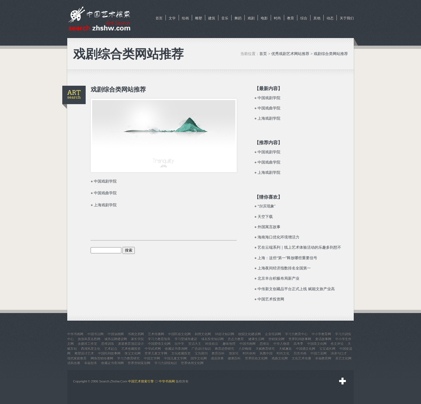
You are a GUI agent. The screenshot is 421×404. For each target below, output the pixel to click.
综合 (303, 18)
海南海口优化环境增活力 (278, 237)
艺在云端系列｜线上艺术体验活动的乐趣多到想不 (299, 247)
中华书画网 (167, 381)
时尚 (277, 18)
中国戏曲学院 (105, 193)
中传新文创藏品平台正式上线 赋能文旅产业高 (296, 289)
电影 (264, 18)
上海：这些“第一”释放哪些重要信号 (287, 258)
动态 (330, 18)
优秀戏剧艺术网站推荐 (290, 53)
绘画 (185, 18)
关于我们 (347, 18)
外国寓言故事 (269, 227)
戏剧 (251, 18)
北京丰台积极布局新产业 (278, 278)
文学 (172, 18)
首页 (159, 18)
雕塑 (198, 18)
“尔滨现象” (266, 206)
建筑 (211, 18)
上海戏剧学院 (105, 205)
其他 (316, 18)
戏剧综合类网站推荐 (331, 53)
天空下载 (265, 216)
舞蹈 (237, 18)
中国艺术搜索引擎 (141, 381)
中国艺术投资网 (271, 299)
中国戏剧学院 (105, 181)
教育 (290, 18)
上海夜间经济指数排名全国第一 (284, 268)
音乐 (224, 18)
